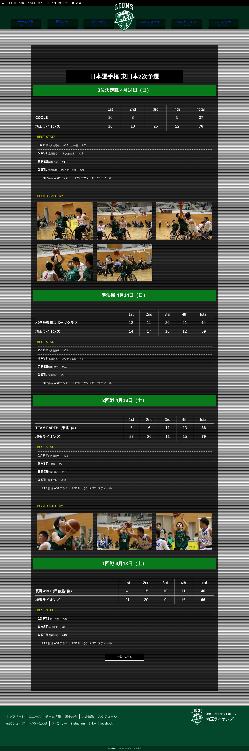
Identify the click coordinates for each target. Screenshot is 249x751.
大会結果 (88, 716)
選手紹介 (62, 24)
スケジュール (150, 24)
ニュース (35, 716)
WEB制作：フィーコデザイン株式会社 (124, 748)
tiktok (92, 723)
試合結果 (98, 24)
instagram (78, 723)
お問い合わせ (38, 723)
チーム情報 (25, 24)
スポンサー (223, 24)
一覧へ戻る (124, 656)
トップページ (15, 716)
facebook (106, 723)
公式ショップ (186, 24)
